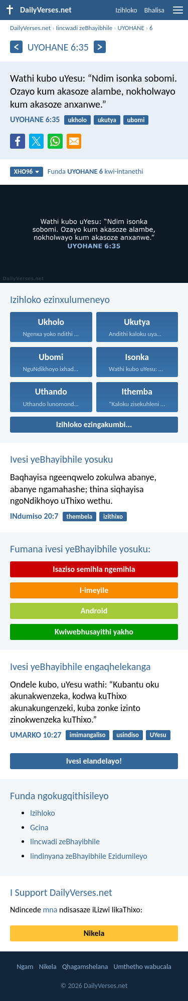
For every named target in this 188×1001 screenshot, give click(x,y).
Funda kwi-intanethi (95, 171)
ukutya (107, 120)
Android (94, 610)
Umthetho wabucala (142, 966)
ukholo (77, 120)
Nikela (94, 933)
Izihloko (126, 10)
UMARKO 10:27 (35, 735)
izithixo (113, 516)
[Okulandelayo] (100, 47)
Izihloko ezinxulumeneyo (60, 299)
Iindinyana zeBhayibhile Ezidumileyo (88, 856)
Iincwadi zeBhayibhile (84, 28)
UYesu (158, 735)
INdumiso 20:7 (34, 516)
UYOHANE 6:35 (35, 119)
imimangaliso (88, 735)
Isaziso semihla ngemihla (94, 569)
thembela (79, 516)
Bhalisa (154, 10)
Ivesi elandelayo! (94, 761)
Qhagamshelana (85, 966)
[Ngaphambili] (16, 47)
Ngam (25, 966)
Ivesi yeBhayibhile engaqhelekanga (80, 666)
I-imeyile (94, 590)
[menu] (178, 14)
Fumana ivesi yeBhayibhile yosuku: (80, 549)
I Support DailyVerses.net (61, 892)
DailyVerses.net (30, 28)
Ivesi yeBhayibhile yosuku (61, 459)
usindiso (127, 735)
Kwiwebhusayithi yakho (94, 631)
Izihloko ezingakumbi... (94, 424)
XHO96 (27, 171)
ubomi (136, 120)
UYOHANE (131, 28)
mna (50, 909)
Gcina (39, 827)
